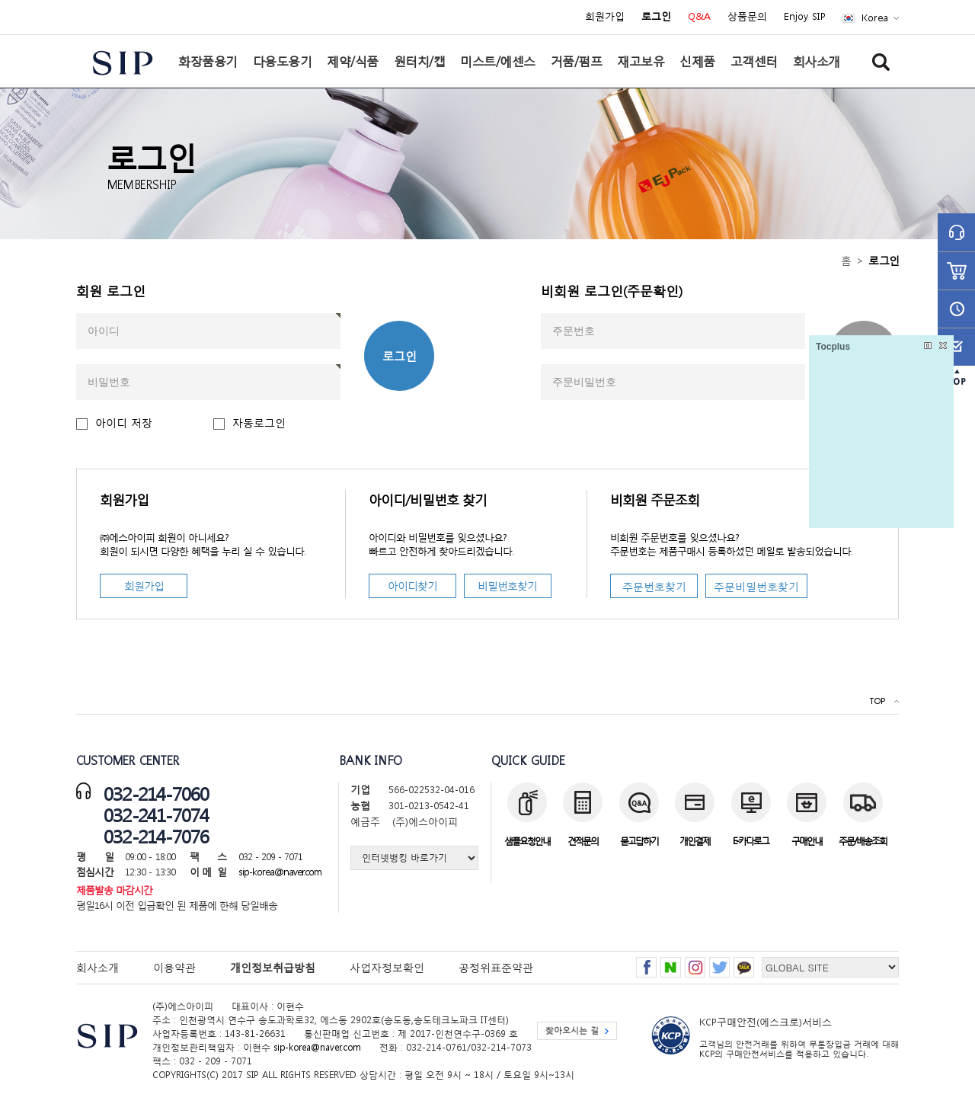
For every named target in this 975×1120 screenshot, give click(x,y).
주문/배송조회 (863, 840)
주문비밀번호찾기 (756, 586)
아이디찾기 (412, 585)
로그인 (399, 355)
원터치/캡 (420, 61)
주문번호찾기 (654, 586)
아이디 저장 (123, 422)
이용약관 (174, 967)
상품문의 (747, 17)
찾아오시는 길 (572, 1030)
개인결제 (694, 840)
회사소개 (816, 61)
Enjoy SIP (805, 17)
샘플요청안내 (527, 840)
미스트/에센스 (497, 61)
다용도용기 (282, 61)
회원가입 (605, 17)
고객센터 (754, 61)
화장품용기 (208, 61)
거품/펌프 (577, 61)
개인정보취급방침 (272, 967)
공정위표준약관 (496, 967)
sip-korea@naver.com (279, 872)
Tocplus (833, 346)
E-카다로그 (751, 840)
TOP (877, 701)
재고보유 (640, 61)
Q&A (699, 17)
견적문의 (582, 840)
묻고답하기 (639, 840)
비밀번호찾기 (507, 585)
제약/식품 (353, 61)
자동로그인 (259, 422)
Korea (875, 18)
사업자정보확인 (387, 967)
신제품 (697, 61)
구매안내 (806, 840)
